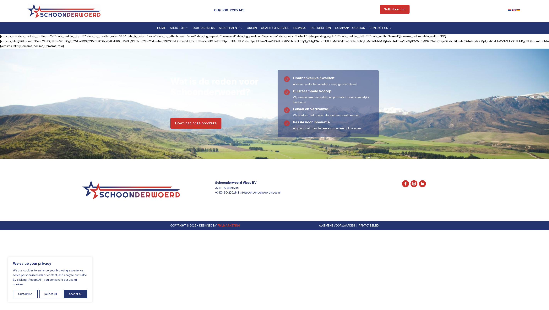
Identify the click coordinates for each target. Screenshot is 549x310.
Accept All (75, 294)
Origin (252, 28)
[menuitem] (510, 10)
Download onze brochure (196, 123)
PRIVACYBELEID (369, 261)
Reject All (50, 294)
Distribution (321, 28)
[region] (50, 279)
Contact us (378, 28)
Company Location (350, 28)
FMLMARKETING (228, 261)
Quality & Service (275, 28)
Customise (25, 294)
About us (177, 28)
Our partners (204, 28)
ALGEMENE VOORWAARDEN (337, 261)
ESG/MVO (299, 28)
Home (161, 28)
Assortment (229, 28)
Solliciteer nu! (394, 9)
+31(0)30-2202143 (228, 10)
